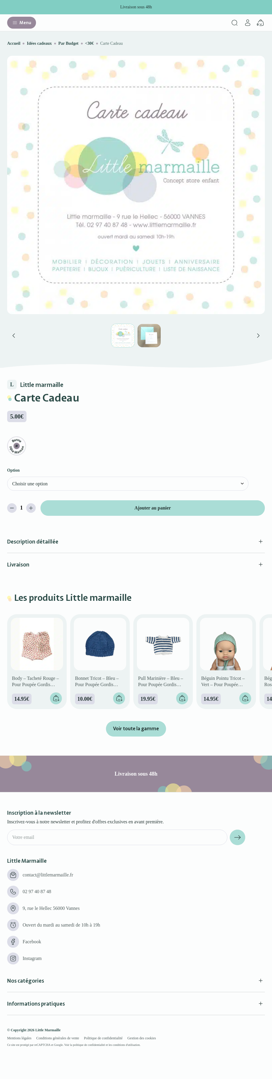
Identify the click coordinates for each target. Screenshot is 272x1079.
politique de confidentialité (89, 1044)
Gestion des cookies (141, 1038)
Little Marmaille (48, 1030)
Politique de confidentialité (103, 1038)
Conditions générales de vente (57, 1038)
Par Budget (68, 43)
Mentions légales (19, 1038)
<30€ (89, 43)
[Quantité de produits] (21, 508)
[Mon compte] (247, 22)
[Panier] (261, 22)
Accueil (13, 43)
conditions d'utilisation (126, 1044)
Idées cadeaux (39, 43)
